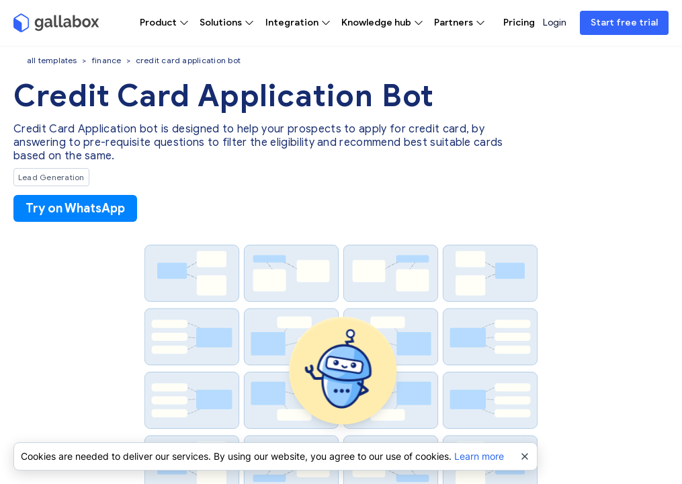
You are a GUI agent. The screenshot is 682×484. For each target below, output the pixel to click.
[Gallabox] (56, 22)
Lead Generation (51, 177)
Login (554, 22)
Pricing (519, 22)
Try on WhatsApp (75, 208)
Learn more (479, 456)
